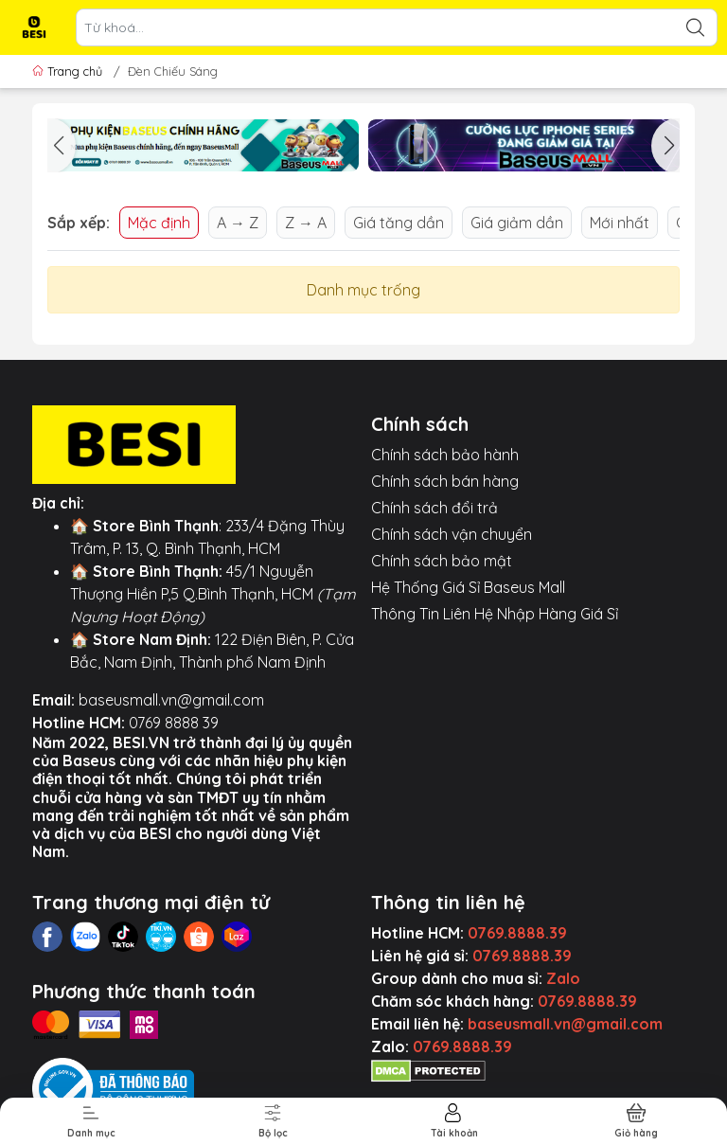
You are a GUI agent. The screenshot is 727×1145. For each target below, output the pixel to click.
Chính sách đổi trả (434, 507)
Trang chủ (69, 71)
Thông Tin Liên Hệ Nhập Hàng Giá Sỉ (494, 613)
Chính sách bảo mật (441, 560)
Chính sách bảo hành (445, 454)
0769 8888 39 (174, 722)
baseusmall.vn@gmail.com (171, 699)
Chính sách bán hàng (445, 481)
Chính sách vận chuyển (451, 534)
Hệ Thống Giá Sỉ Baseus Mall (468, 587)
